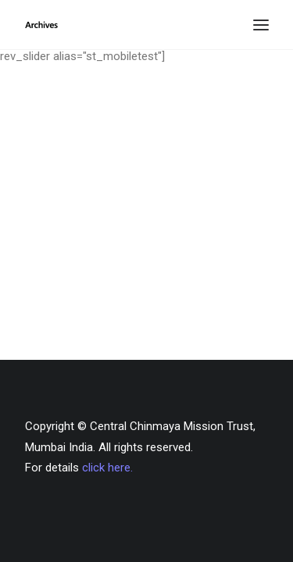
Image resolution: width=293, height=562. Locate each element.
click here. (107, 468)
